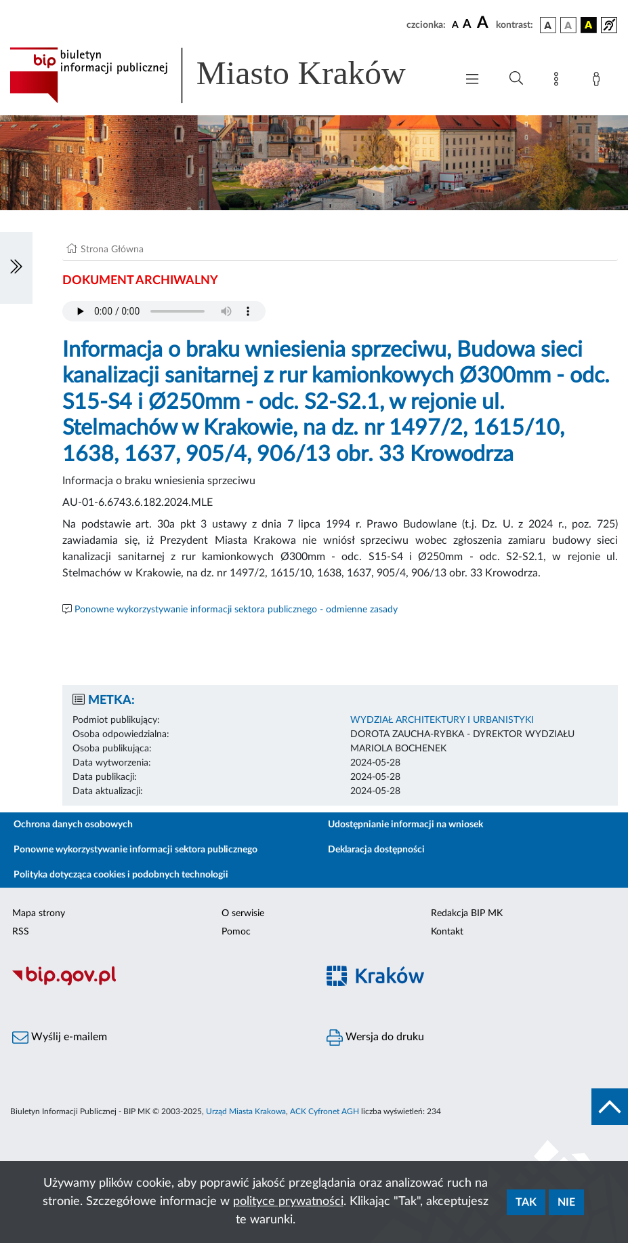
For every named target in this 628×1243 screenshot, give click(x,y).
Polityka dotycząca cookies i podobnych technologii (121, 875)
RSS (20, 931)
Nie (566, 1202)
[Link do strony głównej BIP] (226, 75)
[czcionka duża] (484, 23)
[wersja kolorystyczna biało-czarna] (568, 25)
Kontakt (447, 931)
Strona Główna (112, 249)
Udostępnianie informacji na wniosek (405, 824)
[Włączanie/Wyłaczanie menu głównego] (472, 80)
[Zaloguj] (599, 81)
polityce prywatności (288, 1202)
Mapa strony (38, 913)
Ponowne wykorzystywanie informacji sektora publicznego (135, 849)
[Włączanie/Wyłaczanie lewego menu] (16, 268)
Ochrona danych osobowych (73, 824)
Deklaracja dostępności (376, 849)
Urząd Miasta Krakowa (246, 1111)
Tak (526, 1202)
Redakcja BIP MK (467, 913)
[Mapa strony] (558, 81)
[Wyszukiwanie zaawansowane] (516, 78)
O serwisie (243, 913)
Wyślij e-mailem (59, 1037)
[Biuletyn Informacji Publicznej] (157, 984)
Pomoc (236, 931)
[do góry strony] (609, 1106)
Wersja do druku (375, 1037)
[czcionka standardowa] (455, 24)
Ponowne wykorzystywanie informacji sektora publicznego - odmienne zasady (236, 609)
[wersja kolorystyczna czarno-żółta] (589, 25)
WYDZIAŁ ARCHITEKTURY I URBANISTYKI (442, 720)
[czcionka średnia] (467, 25)
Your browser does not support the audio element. (164, 311)
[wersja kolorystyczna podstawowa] (548, 25)
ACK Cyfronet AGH (324, 1111)
